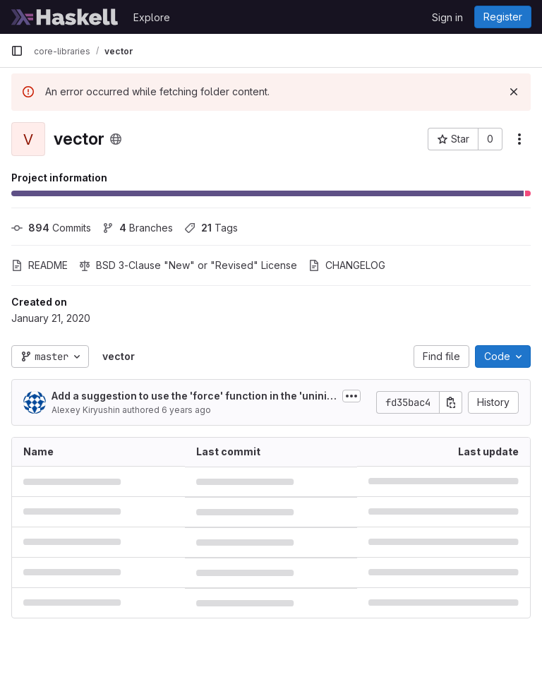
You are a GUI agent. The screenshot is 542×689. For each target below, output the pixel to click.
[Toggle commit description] (351, 396)
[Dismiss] (513, 91)
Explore (151, 17)
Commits (51, 228)
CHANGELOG (346, 265)
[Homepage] (65, 17)
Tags (211, 228)
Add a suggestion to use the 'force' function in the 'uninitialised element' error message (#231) (192, 396)
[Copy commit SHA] (451, 402)
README (39, 265)
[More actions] (519, 139)
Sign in (447, 17)
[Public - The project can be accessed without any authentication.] (115, 139)
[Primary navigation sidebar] (17, 51)
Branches (137, 228)
